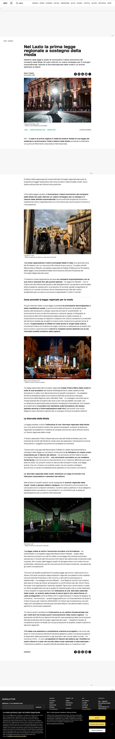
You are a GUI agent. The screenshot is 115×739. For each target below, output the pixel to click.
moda (26, 129)
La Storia (85, 705)
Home (5, 41)
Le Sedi (84, 703)
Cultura (94, 3)
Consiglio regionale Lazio (37, 129)
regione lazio (51, 129)
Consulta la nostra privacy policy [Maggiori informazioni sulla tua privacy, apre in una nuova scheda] (16, 736)
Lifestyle (87, 3)
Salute (73, 3)
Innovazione (65, 3)
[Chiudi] (112, 724)
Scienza (79, 3)
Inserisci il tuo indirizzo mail (12, 703)
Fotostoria (69, 703)
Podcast (68, 705)
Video (67, 701)
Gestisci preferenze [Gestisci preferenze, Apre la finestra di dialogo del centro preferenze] (97, 730)
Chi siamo (85, 701)
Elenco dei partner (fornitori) (55, 723)
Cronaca (35, 3)
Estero (42, 3)
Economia (49, 3)
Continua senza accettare (97, 724)
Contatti (85, 707)
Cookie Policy (86, 709)
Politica (56, 3)
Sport (109, 3)
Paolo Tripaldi (29, 73)
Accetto (97, 718)
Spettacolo (102, 3)
